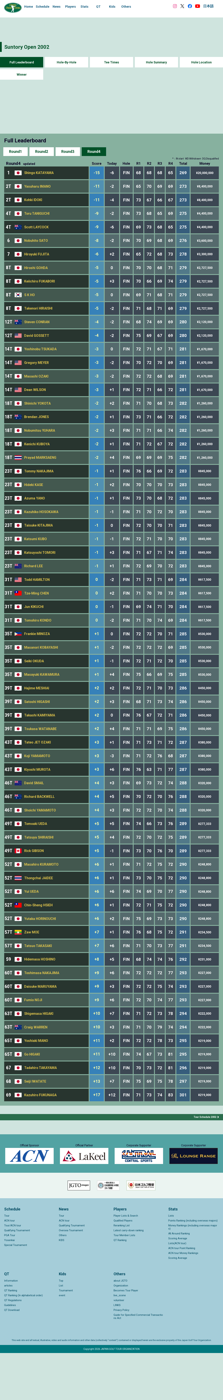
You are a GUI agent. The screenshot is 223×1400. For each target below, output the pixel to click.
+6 (97, 898)
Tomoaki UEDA (36, 856)
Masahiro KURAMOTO (41, 898)
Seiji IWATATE (35, 1126)
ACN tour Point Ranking (181, 1295)
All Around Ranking (179, 1280)
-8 (97, 244)
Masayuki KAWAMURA (42, 699)
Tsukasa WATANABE (41, 756)
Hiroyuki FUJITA (37, 258)
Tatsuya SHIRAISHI (39, 870)
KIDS (61, 1287)
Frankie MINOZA (37, 656)
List (61, 1332)
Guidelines (10, 1352)
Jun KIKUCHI (34, 628)
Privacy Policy (121, 1357)
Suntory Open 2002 (27, 47)
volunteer (119, 1347)
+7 (97, 969)
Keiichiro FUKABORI (40, 287)
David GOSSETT (37, 344)
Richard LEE (33, 585)
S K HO (29, 301)
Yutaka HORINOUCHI (40, 955)
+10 (97, 1054)
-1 (97, 486)
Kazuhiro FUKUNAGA (40, 1140)
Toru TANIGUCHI (37, 216)
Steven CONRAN (37, 329)
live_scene (120, 1342)
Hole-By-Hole (66, 62)
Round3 (67, 151)
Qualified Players (123, 1267)
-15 (97, 173)
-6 (97, 258)
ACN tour (9, 1267)
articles (8, 1332)
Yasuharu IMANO (37, 187)
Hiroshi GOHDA (36, 273)
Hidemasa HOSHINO (40, 998)
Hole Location (201, 62)
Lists (171, 1262)
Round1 (15, 151)
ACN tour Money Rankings (183, 1300)
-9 (97, 215)
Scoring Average (177, 1285)
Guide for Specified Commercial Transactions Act (138, 1363)
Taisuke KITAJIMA (38, 543)
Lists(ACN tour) (177, 1290)
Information (11, 1327)
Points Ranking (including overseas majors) (193, 1267)
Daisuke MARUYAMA (41, 1026)
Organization (121, 1332)
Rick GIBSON (34, 884)
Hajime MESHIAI (37, 713)
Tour (6, 1262)
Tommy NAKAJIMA (39, 486)
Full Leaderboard (21, 62)
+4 (97, 813)
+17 (97, 1140)
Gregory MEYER (36, 372)
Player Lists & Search (126, 1262)
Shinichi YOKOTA (37, 415)
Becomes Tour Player (126, 1337)
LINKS (117, 1352)
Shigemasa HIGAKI (39, 1055)
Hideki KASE (34, 500)
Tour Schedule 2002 (204, 1162)
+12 (97, 1111)
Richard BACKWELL (40, 827)
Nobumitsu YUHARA (40, 443)
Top (61, 1327)
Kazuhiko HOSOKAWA (41, 529)
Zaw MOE (31, 969)
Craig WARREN (36, 1069)
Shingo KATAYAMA (39, 173)
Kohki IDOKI (33, 202)
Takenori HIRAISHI (39, 315)
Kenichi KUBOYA (37, 457)
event (62, 1342)
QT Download (12, 1357)
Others (63, 1282)
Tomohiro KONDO (38, 642)
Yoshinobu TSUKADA (41, 358)
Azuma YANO (35, 514)
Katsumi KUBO (35, 557)
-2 (97, 414)
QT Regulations (13, 1347)
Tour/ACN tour (12, 1272)
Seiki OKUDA (34, 685)
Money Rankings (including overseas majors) (192, 1274)
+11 (97, 1083)
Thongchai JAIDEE (38, 913)
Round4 (94, 151)
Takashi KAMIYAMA (40, 742)
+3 (97, 770)
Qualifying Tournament (17, 1277)
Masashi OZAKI (36, 386)
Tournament (66, 1337)
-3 (97, 358)
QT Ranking (120, 1287)
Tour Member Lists (124, 1282)
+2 (97, 713)
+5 (97, 855)
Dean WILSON (35, 400)
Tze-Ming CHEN (36, 614)
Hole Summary (156, 62)
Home (28, 6)
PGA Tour (9, 1282)
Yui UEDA (31, 927)
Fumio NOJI (33, 1040)
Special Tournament (15, 1292)
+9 (97, 1012)
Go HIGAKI (32, 1097)
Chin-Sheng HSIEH (39, 941)
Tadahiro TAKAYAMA (41, 1111)
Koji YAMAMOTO (37, 784)
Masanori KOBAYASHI (41, 671)
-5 (97, 272)
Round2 (41, 151)
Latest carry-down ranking (129, 1277)
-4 (97, 329)
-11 (97, 187)
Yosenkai (9, 1287)
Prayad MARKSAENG (41, 472)
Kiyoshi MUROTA (37, 799)
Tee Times (111, 62)
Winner (22, 74)
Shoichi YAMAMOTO (40, 841)
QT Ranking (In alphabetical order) (23, 1342)
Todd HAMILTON (37, 600)
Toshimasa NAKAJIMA (42, 1012)
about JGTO (120, 1327)
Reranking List (122, 1272)
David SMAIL (34, 813)
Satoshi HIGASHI (37, 728)
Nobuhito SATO (36, 244)
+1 (97, 656)
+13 (97, 1125)
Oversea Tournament (71, 1277)
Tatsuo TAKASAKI (38, 983)
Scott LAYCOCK (37, 230)
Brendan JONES (37, 429)
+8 (97, 997)
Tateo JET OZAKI (37, 770)
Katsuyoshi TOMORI (40, 571)
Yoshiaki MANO (36, 1083)
